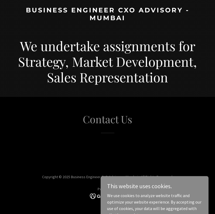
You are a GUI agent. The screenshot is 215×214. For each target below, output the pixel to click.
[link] (107, 18)
